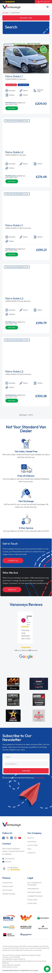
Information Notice (34, 887)
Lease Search (15, 13)
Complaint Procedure (35, 890)
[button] (0, 619)
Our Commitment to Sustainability (35, 878)
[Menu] (47, 6)
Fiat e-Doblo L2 (15, 152)
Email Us (8, 856)
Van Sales (5, 13)
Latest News (32, 836)
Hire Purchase (7, 885)
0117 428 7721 (10, 853)
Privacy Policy (39, 772)
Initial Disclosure (33, 883)
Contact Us (13, 562)
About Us (12, 591)
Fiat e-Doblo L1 (14, 76)
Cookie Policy (32, 898)
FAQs (29, 843)
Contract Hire (7, 877)
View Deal (40, 104)
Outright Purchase (9, 888)
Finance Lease (7, 881)
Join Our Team (32, 839)
